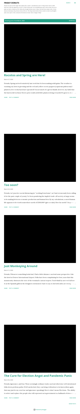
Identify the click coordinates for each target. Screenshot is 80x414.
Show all (72, 21)
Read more (73, 97)
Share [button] (6, 97)
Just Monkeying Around (20, 266)
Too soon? (11, 185)
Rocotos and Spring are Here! (24, 75)
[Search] (68, 3)
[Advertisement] (40, 116)
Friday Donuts (11, 2)
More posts (72, 403)
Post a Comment (14, 97)
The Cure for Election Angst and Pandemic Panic (38, 376)
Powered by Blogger (40, 409)
